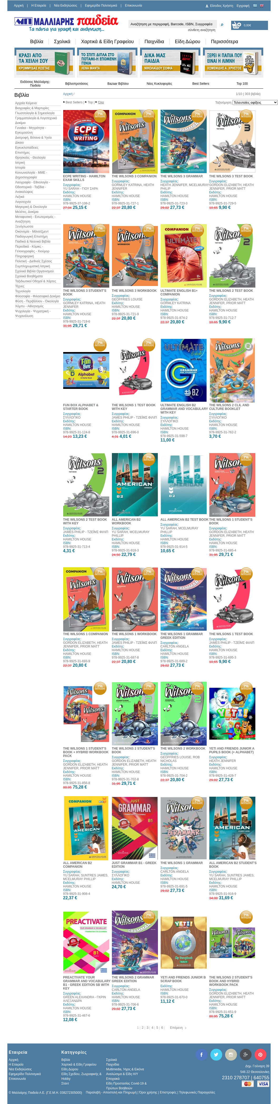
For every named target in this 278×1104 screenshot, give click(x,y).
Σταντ (65, 1083)
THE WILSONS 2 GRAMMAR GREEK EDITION (133, 979)
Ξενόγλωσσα (24, 226)
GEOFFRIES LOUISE (127, 299)
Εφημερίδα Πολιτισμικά (101, 5)
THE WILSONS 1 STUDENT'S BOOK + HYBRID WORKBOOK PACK (86, 752)
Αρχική (18, 5)
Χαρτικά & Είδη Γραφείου (107, 41)
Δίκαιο (19, 142)
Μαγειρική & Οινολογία (31, 207)
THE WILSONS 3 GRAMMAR (182, 176)
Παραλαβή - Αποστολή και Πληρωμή (111, 1092)
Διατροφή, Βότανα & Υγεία (33, 137)
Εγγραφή (243, 6)
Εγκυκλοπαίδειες (26, 147)
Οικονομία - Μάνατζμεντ (32, 231)
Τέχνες (19, 286)
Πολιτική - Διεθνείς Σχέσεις (33, 261)
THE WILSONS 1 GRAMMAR (182, 863)
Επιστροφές (168, 1092)
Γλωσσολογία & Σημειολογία (34, 113)
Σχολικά (62, 41)
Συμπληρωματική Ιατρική (32, 266)
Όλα (101, 102)
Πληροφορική (24, 256)
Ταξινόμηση (223, 102)
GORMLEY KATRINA (176, 303)
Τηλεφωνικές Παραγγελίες (197, 1092)
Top (90, 102)
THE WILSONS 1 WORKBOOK (134, 634)
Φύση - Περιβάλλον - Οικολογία (37, 301)
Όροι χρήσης (148, 1092)
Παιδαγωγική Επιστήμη (31, 236)
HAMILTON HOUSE (77, 196)
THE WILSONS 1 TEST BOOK (231, 634)
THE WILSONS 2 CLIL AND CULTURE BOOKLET (229, 407)
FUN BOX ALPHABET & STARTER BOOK (80, 407)
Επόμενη (176, 1028)
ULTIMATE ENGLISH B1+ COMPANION (179, 292)
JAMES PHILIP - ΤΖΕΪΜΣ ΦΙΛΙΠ (134, 417)
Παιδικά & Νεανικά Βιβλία (33, 241)
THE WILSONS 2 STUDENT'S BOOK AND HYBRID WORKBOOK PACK (230, 981)
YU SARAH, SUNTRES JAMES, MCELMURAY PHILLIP (85, 877)
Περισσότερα (224, 41)
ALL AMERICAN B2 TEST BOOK (185, 519)
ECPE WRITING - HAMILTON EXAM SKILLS (84, 178)
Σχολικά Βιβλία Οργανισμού (34, 271)
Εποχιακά (113, 1079)
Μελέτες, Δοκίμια (26, 212)
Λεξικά (19, 197)
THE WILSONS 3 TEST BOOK (231, 176)
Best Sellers (200, 84)
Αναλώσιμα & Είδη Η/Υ (122, 1074)
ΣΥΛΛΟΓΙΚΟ (72, 417)
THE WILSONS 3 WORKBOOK (134, 291)
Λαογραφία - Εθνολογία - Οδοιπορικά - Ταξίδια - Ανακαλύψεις (32, 187)
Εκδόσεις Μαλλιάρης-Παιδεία (35, 83)
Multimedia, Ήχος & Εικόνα (125, 1069)
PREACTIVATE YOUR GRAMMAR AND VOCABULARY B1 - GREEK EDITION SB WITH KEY (87, 983)
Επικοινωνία (133, 5)
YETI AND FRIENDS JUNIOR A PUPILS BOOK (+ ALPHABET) (231, 750)
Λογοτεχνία (23, 202)
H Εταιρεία (38, 5)
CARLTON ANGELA (175, 646)
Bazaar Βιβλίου (118, 84)
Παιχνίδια (154, 41)
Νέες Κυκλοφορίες (159, 84)
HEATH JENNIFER (222, 761)
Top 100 (242, 84)
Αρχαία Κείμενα (26, 103)
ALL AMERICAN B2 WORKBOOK (126, 521)
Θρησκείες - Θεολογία (30, 157)
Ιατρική (20, 162)
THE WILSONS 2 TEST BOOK (231, 291)
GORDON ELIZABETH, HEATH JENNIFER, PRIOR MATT (231, 186)
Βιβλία (36, 41)
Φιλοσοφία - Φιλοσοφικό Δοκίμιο (37, 296)
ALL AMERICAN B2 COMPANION (77, 865)
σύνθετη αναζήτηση (201, 30)
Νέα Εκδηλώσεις (65, 5)
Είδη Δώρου (187, 41)
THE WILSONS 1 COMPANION (85, 634)
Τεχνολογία (23, 291)
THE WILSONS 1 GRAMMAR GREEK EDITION (182, 636)
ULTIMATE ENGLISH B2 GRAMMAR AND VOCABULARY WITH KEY (184, 408)
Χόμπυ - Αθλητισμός (29, 306)
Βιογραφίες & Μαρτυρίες (32, 108)
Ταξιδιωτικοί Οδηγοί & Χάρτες (35, 281)
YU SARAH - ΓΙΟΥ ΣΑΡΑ (80, 188)
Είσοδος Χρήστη (221, 6)
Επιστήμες (22, 152)
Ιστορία (20, 167)
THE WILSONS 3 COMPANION (134, 176)
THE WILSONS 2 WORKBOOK (183, 748)
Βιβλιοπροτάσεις (76, 84)
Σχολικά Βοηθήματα (29, 276)
